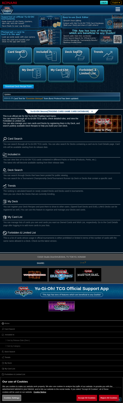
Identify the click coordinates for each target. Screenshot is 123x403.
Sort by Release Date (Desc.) (18, 340)
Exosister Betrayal (34, 98)
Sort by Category (13, 346)
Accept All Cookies (86, 398)
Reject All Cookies (109, 398)
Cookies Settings (12, 398)
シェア (83, 262)
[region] (61, 390)
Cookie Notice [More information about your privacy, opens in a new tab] (40, 392)
